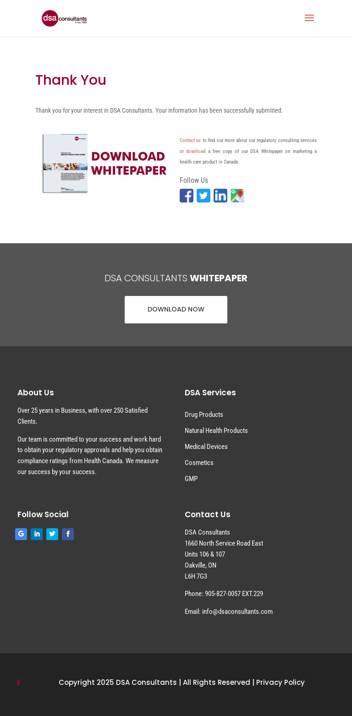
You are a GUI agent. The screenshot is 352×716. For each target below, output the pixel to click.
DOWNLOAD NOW (176, 309)
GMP (191, 479)
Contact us (190, 140)
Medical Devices (206, 447)
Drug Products (204, 414)
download (195, 151)
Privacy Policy (280, 682)
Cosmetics (199, 463)
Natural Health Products (216, 430)
